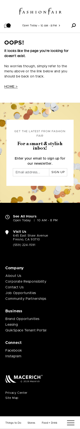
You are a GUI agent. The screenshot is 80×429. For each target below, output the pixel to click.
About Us (13, 276)
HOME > (11, 86)
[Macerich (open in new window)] (24, 378)
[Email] (31, 172)
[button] (7, 25)
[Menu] (71, 423)
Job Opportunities (20, 293)
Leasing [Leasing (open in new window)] (11, 324)
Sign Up (58, 172)
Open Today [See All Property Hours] (30, 25)
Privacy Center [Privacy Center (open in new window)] (16, 392)
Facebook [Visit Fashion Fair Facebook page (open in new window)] (13, 350)
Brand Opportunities (22, 319)
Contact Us (14, 287)
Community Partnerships (25, 298)
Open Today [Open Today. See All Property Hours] (22, 220)
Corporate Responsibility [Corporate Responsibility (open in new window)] (25, 281)
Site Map (11, 398)
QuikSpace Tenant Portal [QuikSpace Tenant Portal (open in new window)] (26, 330)
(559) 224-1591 (24, 245)
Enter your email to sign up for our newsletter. (40, 161)
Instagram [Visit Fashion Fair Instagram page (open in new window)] (13, 356)
